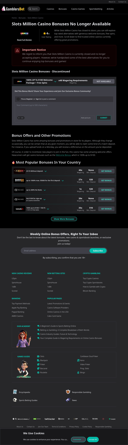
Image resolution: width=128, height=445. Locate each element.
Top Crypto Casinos (91, 278)
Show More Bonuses (64, 219)
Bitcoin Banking (89, 291)
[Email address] (55, 250)
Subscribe (98, 250)
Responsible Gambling (103, 427)
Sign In (38, 99)
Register (29, 99)
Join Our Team (43, 427)
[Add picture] (87, 118)
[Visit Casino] (13, 8)
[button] (103, 81)
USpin (14, 278)
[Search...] (33, 8)
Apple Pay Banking (19, 307)
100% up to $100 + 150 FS (38, 209)
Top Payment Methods (21, 303)
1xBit (14, 286)
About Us (112, 2)
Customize (78, 439)
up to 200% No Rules (36, 190)
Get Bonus (106, 171)
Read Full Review (24, 40)
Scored (14, 291)
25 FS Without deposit (37, 171)
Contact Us (122, 2)
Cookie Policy (87, 427)
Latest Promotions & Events (58, 303)
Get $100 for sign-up (36, 199)
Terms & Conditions (59, 427)
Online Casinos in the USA (57, 312)
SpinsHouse (17, 282)
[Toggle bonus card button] (55, 81)
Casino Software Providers (58, 307)
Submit (103, 118)
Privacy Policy (74, 427)
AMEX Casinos (17, 316)
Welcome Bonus (63, 155)
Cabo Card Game (54, 316)
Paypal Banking (18, 312)
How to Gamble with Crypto (94, 286)
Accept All (93, 439)
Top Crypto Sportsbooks (93, 282)
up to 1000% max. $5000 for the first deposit (44, 180)
